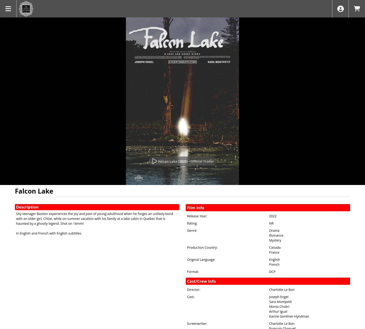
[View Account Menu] (340, 8)
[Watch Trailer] (182, 161)
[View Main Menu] (8, 8)
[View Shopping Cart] (356, 8)
